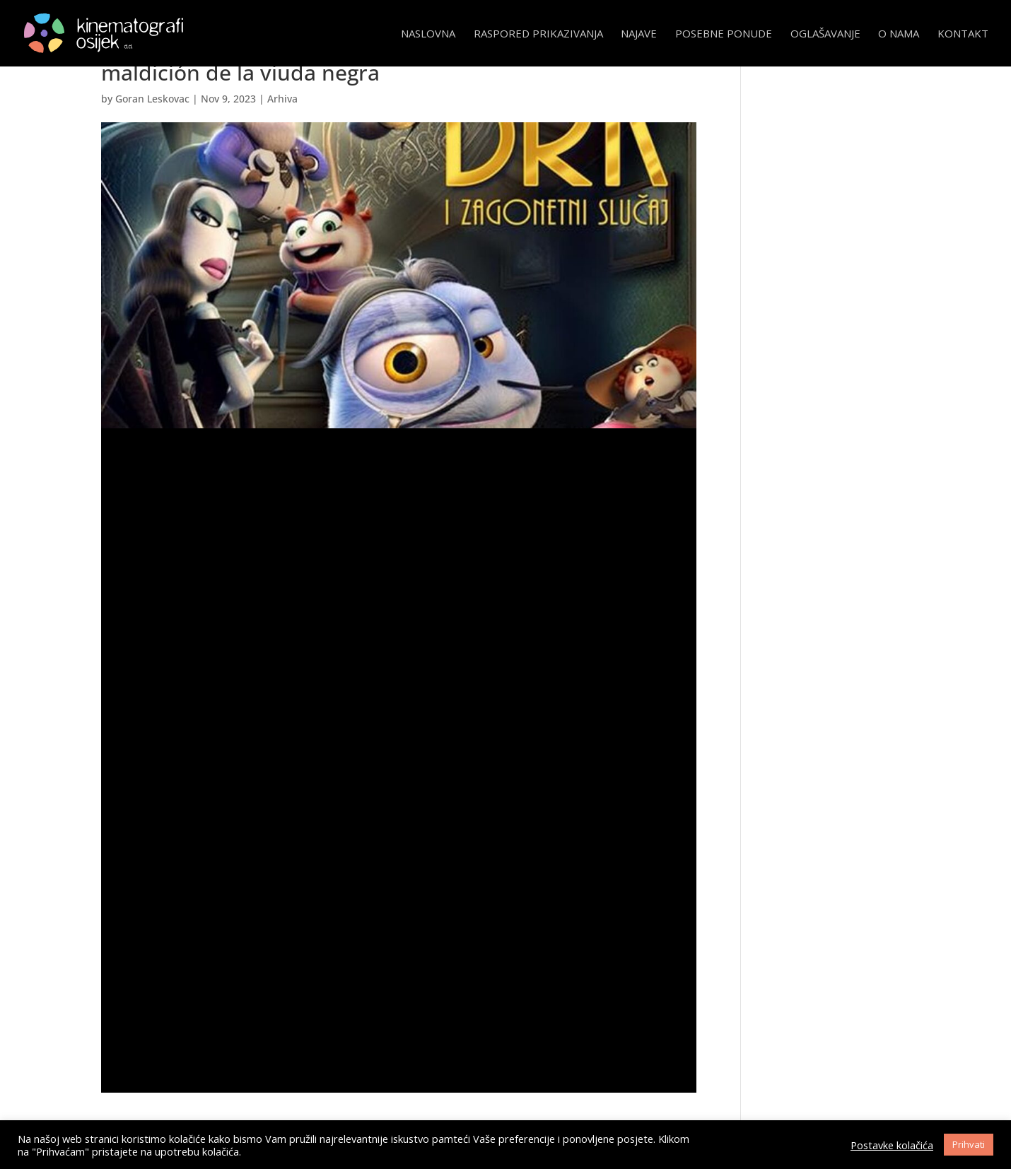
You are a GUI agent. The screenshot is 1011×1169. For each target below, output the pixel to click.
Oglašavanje (825, 34)
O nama (898, 34)
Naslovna (428, 34)
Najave (639, 34)
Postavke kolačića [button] (892, 1145)
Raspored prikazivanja (538, 34)
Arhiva (282, 98)
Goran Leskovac (152, 98)
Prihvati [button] (968, 1144)
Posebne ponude (723, 34)
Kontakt (962, 34)
